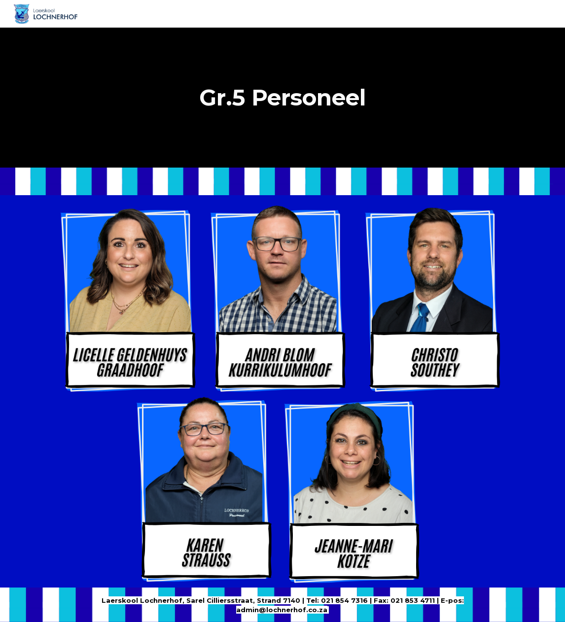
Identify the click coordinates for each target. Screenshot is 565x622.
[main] (282, 97)
